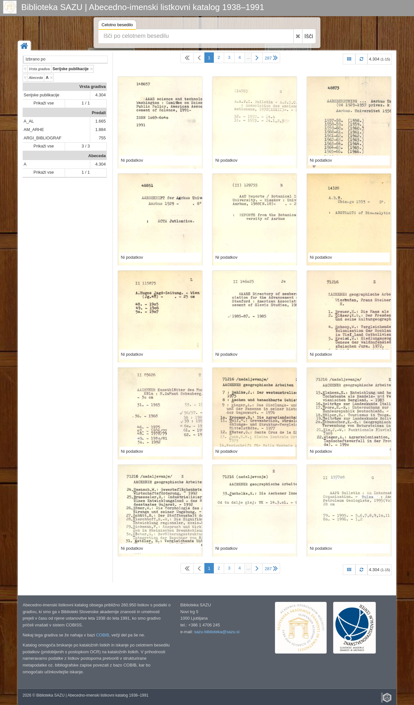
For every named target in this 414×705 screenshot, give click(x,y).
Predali (99, 112)
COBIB (102, 635)
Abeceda (97, 155)
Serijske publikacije (42, 94)
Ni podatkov (132, 160)
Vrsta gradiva (92, 86)
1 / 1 (86, 103)
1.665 (100, 121)
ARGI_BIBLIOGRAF (42, 138)
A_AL (29, 121)
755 (102, 138)
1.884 (100, 129)
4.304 (100, 94)
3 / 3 (86, 146)
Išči (308, 36)
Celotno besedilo (117, 25)
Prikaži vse (44, 103)
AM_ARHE (34, 129)
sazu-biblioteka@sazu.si (216, 631)
